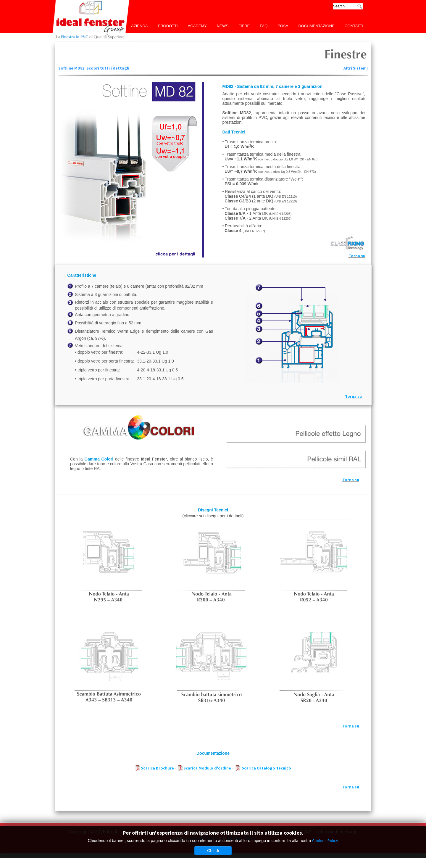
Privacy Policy (242, 838)
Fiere (244, 26)
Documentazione (316, 26)
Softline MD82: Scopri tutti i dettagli (93, 68)
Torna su (356, 255)
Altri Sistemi (355, 68)
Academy (197, 26)
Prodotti (168, 26)
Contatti (354, 26)
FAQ (263, 26)
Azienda (139, 26)
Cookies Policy (202, 838)
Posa (282, 26)
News (222, 26)
